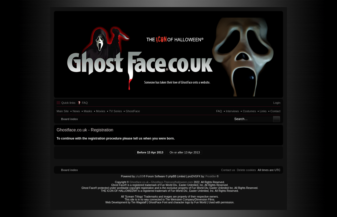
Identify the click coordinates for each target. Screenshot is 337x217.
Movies (100, 111)
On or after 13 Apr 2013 (185, 152)
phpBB (139, 176)
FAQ (219, 111)
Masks (88, 111)
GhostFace (133, 111)
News (76, 111)
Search (276, 119)
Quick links (68, 102)
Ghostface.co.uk (139, 182)
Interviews (232, 111)
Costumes (249, 111)
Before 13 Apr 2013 (150, 152)
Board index (69, 119)
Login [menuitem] (276, 102)
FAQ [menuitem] (85, 102)
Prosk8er (210, 176)
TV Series (115, 111)
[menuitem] (246, 170)
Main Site (63, 111)
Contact (275, 111)
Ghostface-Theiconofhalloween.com (172, 182)
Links (263, 111)
